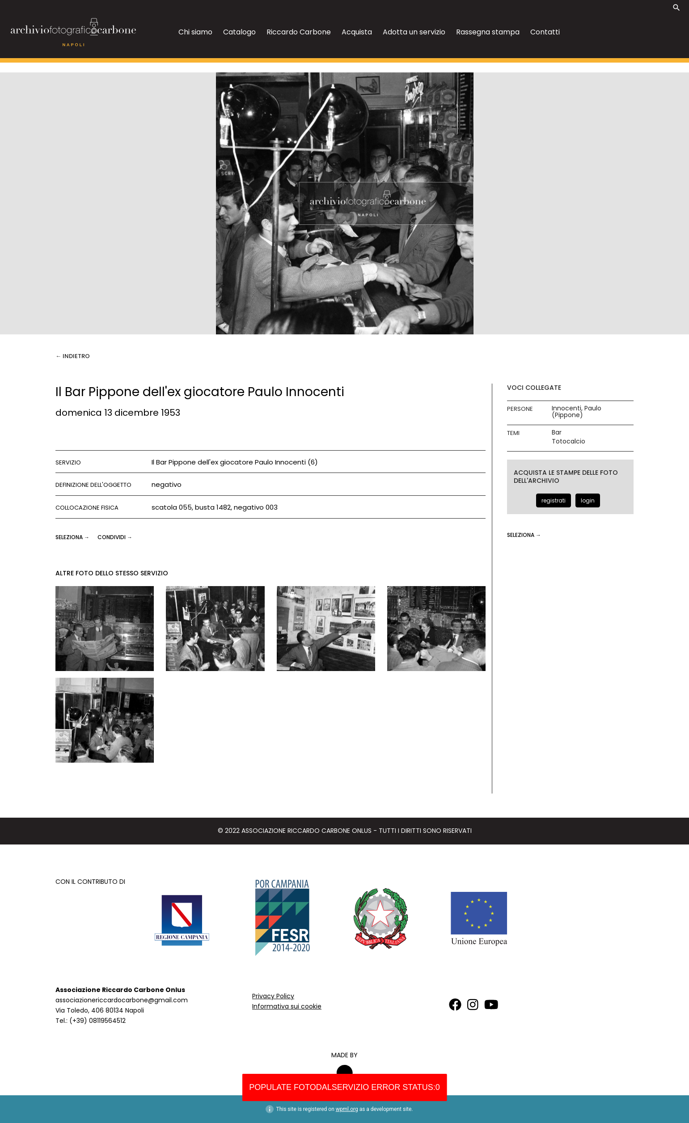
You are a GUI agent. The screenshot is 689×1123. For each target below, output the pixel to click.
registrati (553, 500)
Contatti (545, 32)
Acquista (357, 32)
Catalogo (239, 32)
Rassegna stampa (488, 32)
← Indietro (72, 356)
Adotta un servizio (414, 32)
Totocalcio (568, 441)
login (588, 500)
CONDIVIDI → (114, 537)
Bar (557, 432)
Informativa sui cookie (286, 1006)
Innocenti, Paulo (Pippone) (576, 411)
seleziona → (73, 537)
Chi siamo (195, 32)
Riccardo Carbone (298, 32)
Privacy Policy (273, 996)
